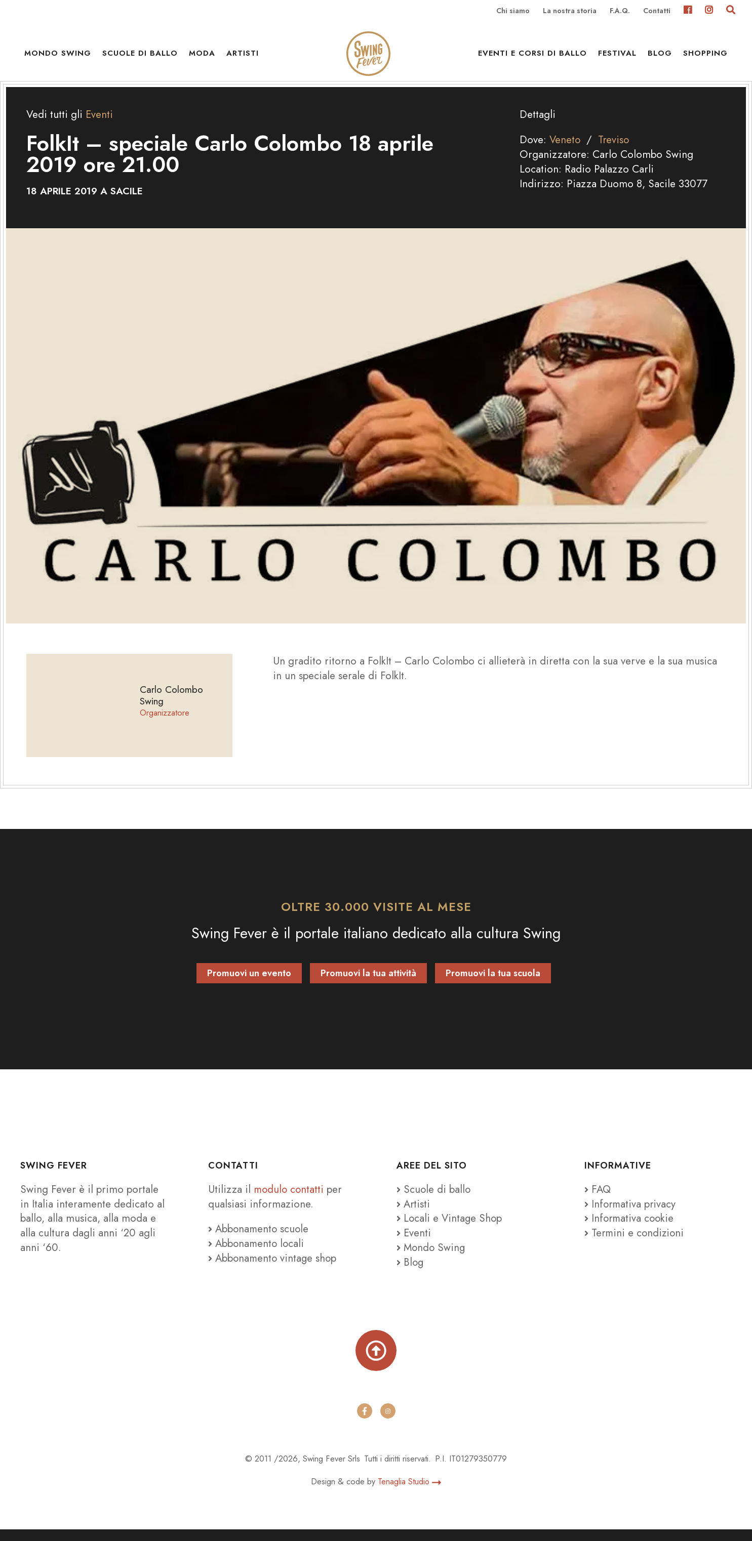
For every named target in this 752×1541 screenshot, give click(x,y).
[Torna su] (376, 1361)
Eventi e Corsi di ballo (532, 55)
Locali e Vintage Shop (454, 1228)
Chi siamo (513, 11)
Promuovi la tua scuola (493, 983)
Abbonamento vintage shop (273, 1268)
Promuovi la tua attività (368, 983)
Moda (202, 55)
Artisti (242, 55)
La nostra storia (570, 11)
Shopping (705, 55)
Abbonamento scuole (259, 1238)
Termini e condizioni (635, 1243)
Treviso (615, 149)
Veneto (565, 149)
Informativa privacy (631, 1214)
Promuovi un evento (249, 983)
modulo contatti (291, 1199)
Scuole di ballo (140, 55)
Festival (617, 55)
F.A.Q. (620, 11)
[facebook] (364, 1422)
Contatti (656, 11)
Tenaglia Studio (409, 1492)
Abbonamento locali (257, 1253)
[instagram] (387, 1422)
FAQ (598, 1199)
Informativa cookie (630, 1228)
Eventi (99, 124)
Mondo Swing (57, 55)
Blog (660, 55)
